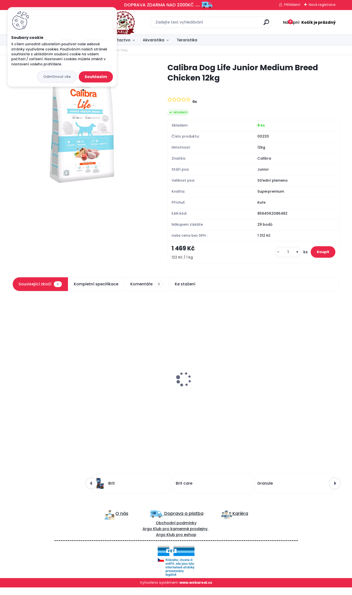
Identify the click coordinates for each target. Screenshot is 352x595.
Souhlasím (96, 77)
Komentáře (146, 289)
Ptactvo (122, 40)
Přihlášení (292, 4)
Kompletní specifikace (96, 289)
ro (167, 536)
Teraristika (187, 40)
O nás (121, 521)
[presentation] (16, 374)
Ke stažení (185, 289)
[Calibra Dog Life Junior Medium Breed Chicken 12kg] (82, 125)
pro (179, 542)
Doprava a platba (183, 521)
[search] (230, 24)
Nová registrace (322, 4)
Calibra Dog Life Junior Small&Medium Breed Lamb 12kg (47, 395)
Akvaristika (153, 40)
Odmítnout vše (57, 76)
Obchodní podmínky (176, 531)
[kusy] (278, 254)
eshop (189, 542)
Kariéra (240, 521)
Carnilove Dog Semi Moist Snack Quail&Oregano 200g (130, 395)
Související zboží (40, 289)
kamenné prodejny (188, 536)
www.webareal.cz (195, 590)
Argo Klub (152, 536)
